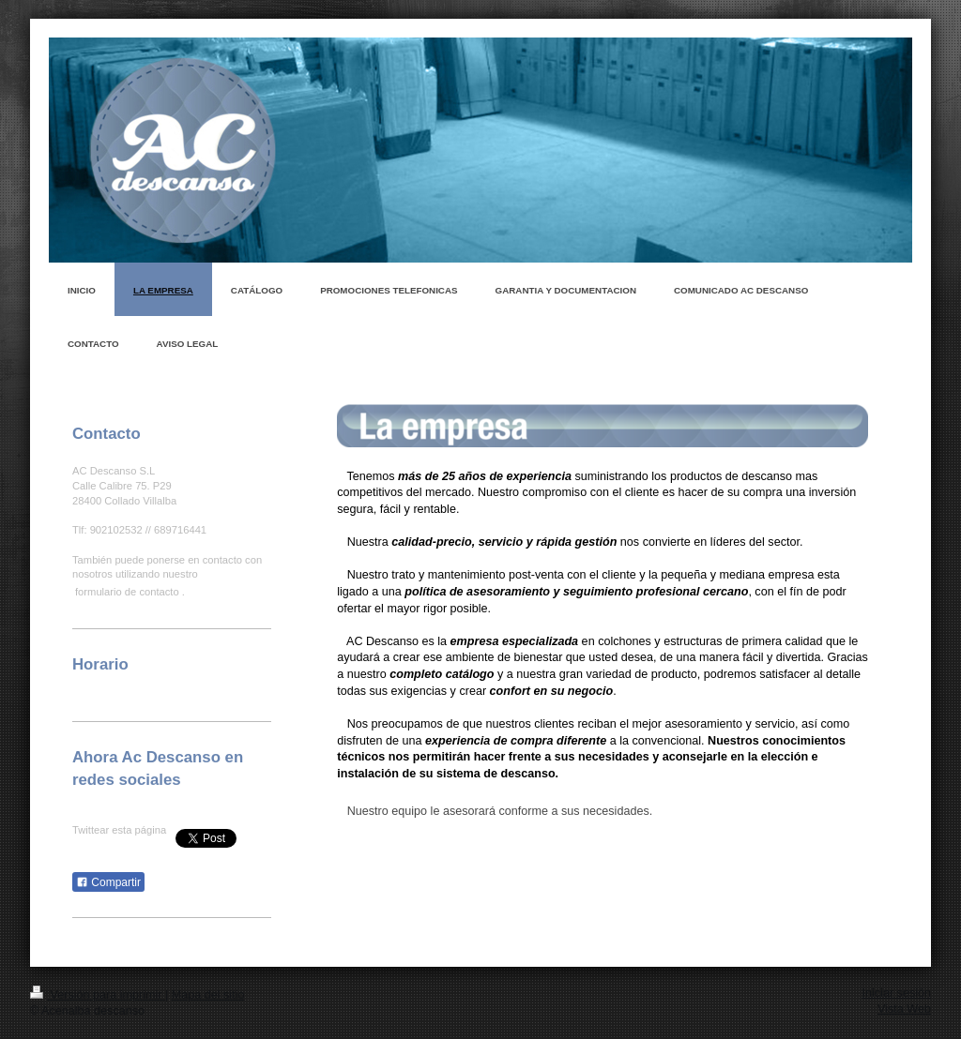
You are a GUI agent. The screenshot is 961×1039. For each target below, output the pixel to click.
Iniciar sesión (897, 993)
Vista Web (904, 1009)
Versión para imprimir (97, 994)
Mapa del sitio (208, 994)
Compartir (108, 882)
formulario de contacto (127, 591)
